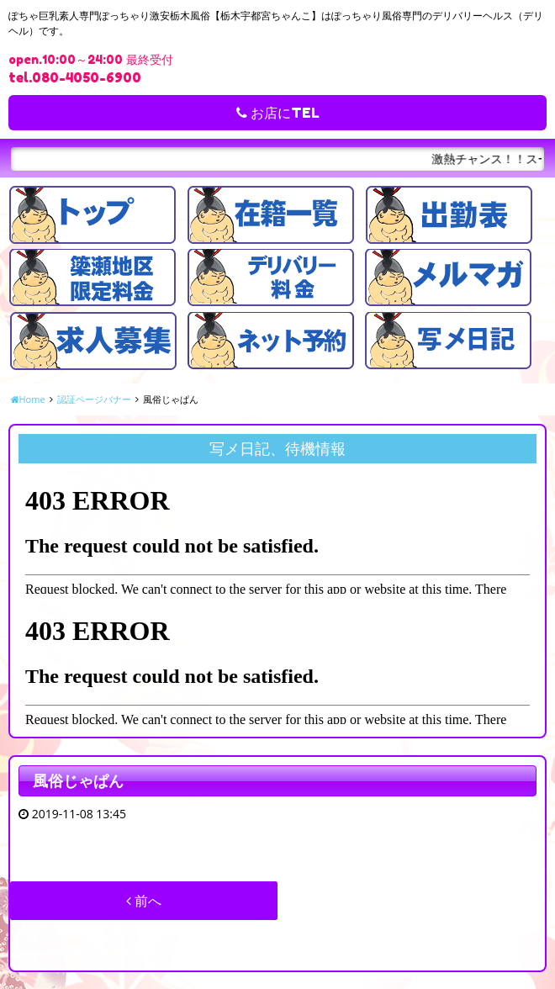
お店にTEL (278, 112)
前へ (143, 900)
